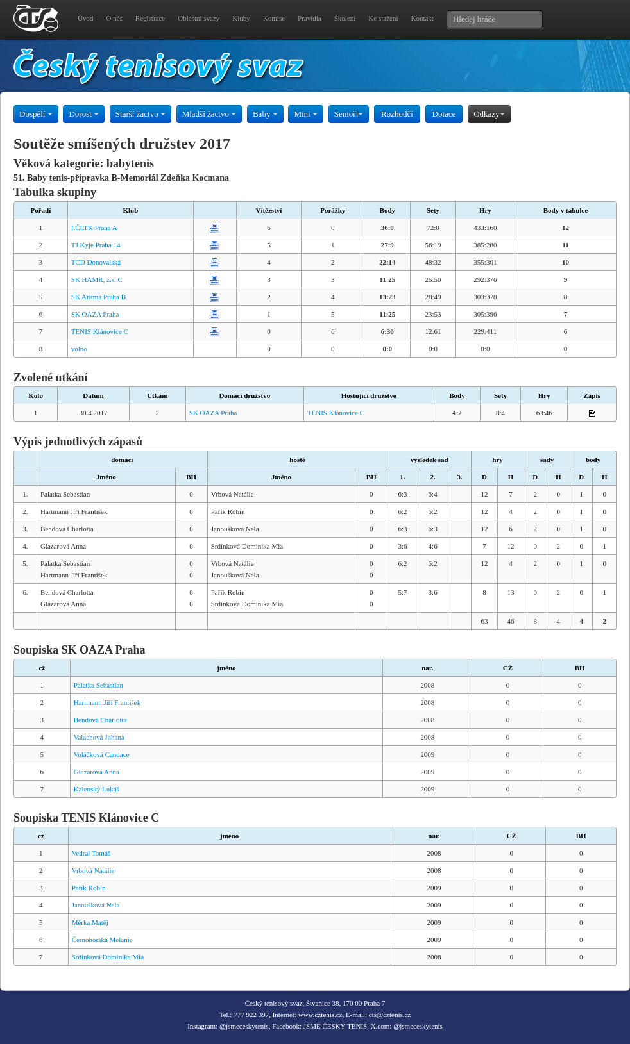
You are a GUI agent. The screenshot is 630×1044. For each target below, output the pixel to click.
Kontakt (422, 18)
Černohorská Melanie (102, 939)
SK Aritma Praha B (98, 297)
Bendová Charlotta (100, 720)
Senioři (349, 114)
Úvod (85, 18)
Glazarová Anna (96, 771)
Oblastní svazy (198, 18)
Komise (274, 18)
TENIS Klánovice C (99, 331)
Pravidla (309, 18)
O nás (114, 18)
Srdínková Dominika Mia (108, 957)
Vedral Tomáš (91, 853)
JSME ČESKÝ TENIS (335, 1026)
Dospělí (36, 114)
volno (79, 348)
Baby (265, 114)
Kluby (241, 18)
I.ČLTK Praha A (94, 227)
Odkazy (488, 114)
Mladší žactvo (209, 114)
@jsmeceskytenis (244, 1026)
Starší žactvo (140, 114)
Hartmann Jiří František (107, 702)
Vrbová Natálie (93, 870)
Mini (306, 114)
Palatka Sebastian (98, 685)
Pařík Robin (89, 887)
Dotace (444, 114)
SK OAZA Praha (95, 314)
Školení (345, 18)
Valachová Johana (99, 737)
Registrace (150, 18)
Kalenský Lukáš (96, 789)
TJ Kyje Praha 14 (96, 245)
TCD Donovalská (96, 262)
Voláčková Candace (102, 754)
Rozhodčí (397, 114)
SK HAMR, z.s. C (97, 279)
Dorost (84, 114)
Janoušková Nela (96, 905)
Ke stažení (383, 18)
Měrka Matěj (90, 922)
